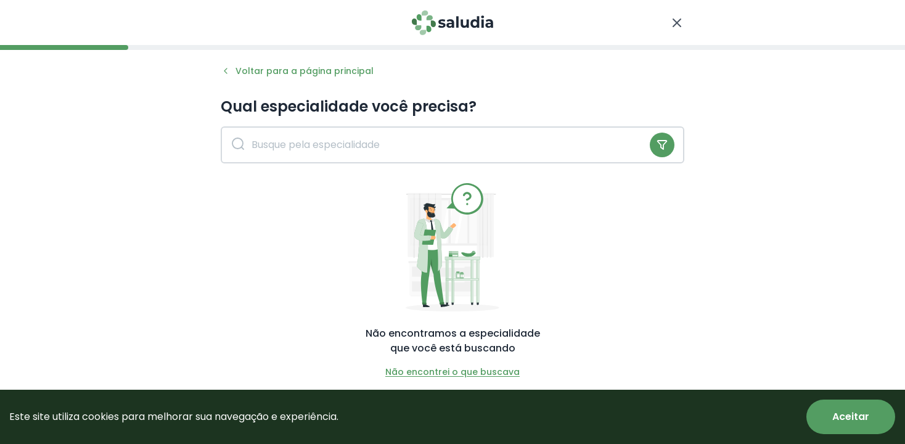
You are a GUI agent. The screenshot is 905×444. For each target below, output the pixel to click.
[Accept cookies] (850, 417)
